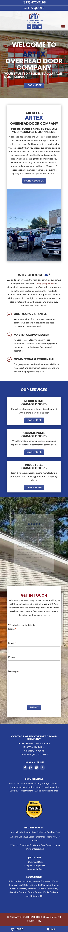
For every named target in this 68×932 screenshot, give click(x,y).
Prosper (38, 892)
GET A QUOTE (34, 8)
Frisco (12, 881)
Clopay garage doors (45, 283)
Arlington (32, 888)
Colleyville (35, 885)
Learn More (34, 85)
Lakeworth (52, 888)
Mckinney (27, 881)
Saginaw (13, 885)
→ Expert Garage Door (34, 865)
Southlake (23, 885)
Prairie (55, 885)
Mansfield (46, 885)
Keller (55, 881)
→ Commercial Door (34, 869)
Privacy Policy (34, 920)
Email (12, 643)
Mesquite (13, 892)
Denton (22, 888)
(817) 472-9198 (34, 2)
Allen (18, 881)
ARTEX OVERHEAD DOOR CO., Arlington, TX (38, 917)
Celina (30, 892)
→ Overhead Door (34, 862)
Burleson (54, 892)
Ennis (46, 892)
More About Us (34, 180)
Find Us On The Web (34, 761)
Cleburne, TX (36, 896)
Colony (36, 881)
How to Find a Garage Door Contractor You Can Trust (35, 832)
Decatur (22, 892)
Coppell (14, 888)
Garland (42, 888)
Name (12, 629)
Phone (12, 657)
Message (13, 672)
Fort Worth (46, 881)
